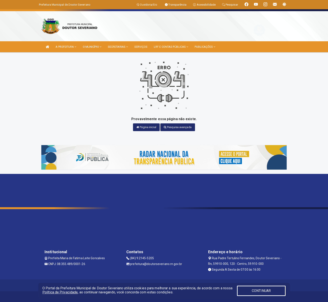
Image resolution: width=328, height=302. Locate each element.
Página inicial (146, 127)
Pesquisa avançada (178, 127)
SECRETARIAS (118, 46)
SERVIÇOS (140, 46)
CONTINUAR (261, 291)
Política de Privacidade (60, 292)
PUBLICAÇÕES (205, 46)
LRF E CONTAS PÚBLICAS (171, 46)
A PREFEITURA (66, 46)
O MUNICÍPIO (92, 46)
